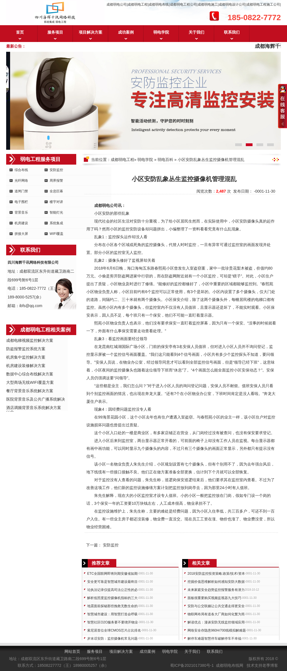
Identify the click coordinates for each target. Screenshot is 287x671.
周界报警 (56, 181)
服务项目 (55, 32)
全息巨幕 (56, 191)
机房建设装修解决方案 (25, 365)
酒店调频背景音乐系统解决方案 (33, 407)
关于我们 (196, 32)
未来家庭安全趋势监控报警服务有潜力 (216, 590)
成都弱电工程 (122, 159)
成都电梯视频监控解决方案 (29, 340)
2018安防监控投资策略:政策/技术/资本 (216, 574)
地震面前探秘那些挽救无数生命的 (112, 606)
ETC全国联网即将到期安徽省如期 (112, 574)
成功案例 (126, 32)
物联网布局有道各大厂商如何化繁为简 (216, 614)
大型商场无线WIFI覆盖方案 (30, 382)
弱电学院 (161, 32)
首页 (20, 32)
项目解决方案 (90, 32)
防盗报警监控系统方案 (25, 349)
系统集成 (56, 223)
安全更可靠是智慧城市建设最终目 (112, 582)
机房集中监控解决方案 (25, 357)
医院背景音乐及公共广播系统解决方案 (35, 399)
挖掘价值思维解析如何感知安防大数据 (216, 582)
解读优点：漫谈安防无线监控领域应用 (216, 622)
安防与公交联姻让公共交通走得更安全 (216, 606)
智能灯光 (56, 212)
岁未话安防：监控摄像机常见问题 (112, 638)
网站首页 (72, 651)
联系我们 (232, 32)
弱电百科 (165, 159)
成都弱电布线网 (229, 665)
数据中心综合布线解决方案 (29, 374)
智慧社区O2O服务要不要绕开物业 (112, 622)
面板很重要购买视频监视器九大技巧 (214, 598)
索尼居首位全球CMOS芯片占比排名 (114, 630)
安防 (106, 213)
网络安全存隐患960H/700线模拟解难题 (217, 630)
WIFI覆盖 (56, 234)
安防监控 (56, 170)
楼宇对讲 (56, 202)
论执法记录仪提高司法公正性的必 (112, 590)
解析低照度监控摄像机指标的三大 (112, 598)
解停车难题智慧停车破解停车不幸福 (214, 638)
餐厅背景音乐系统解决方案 (29, 391)
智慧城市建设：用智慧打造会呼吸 (112, 614)
